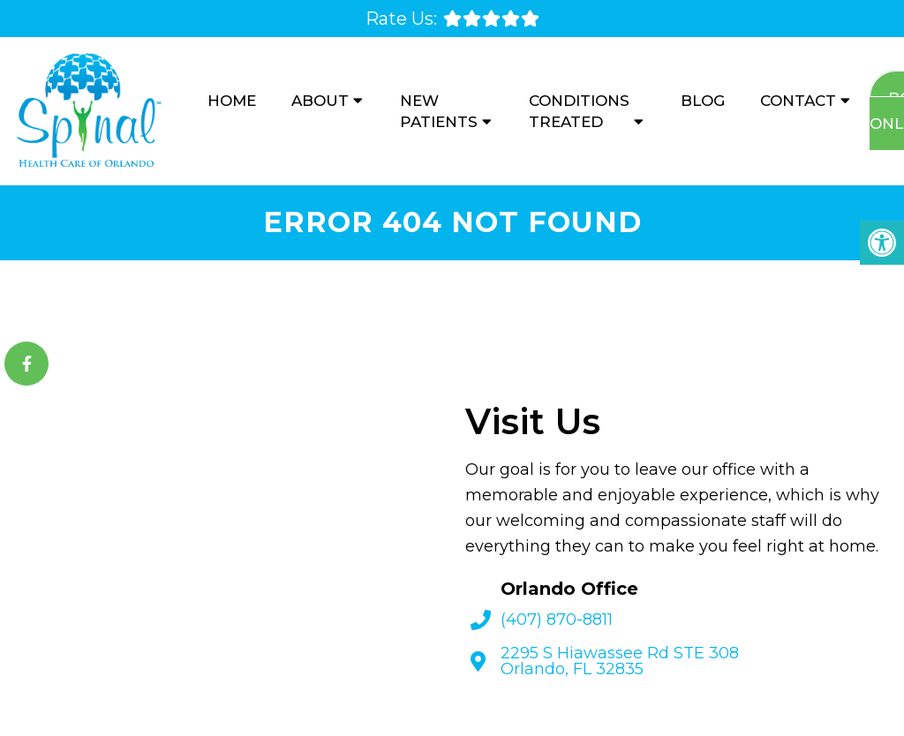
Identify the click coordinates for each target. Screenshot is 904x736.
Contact (798, 100)
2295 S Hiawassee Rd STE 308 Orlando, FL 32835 (620, 661)
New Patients (439, 111)
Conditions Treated (579, 111)
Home (231, 100)
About (320, 100)
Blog (703, 100)
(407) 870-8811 (557, 619)
